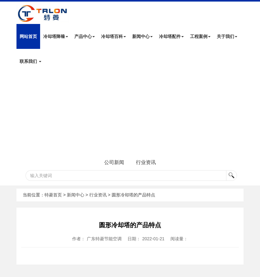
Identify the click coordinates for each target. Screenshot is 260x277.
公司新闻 (114, 162)
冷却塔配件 (171, 36)
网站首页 (28, 36)
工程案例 (200, 36)
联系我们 (30, 61)
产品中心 (84, 36)
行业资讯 (146, 162)
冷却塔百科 (113, 36)
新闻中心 (142, 36)
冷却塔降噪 (55, 36)
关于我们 (227, 36)
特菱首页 (53, 194)
